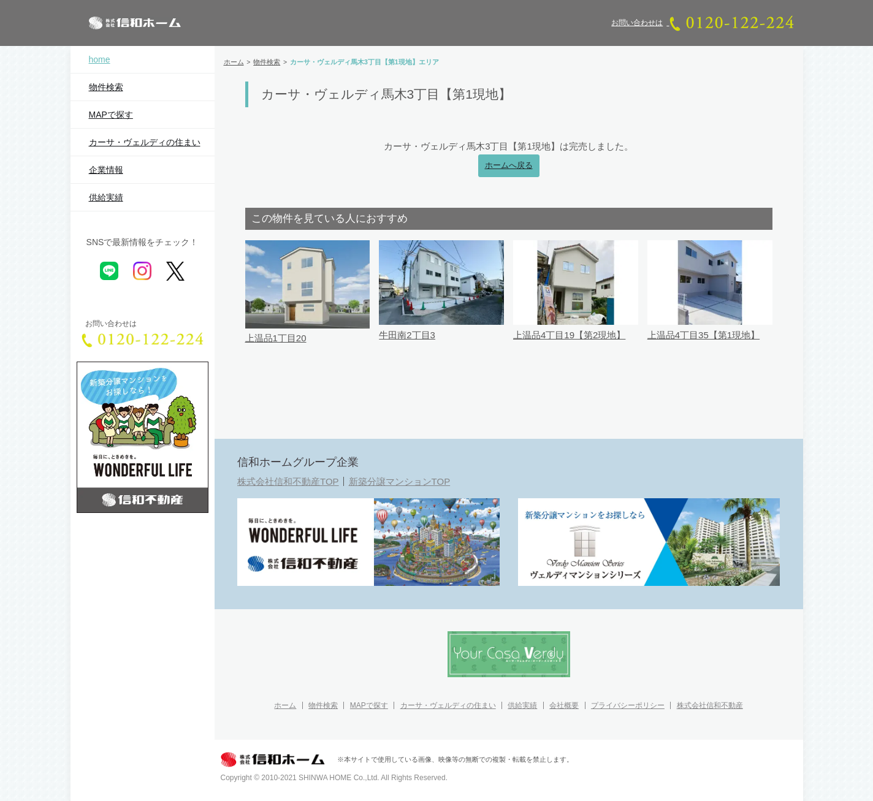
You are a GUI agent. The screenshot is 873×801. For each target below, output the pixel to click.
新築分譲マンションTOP (400, 481)
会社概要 (564, 705)
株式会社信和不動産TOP (288, 481)
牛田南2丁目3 (407, 335)
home (99, 59)
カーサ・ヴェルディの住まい (144, 142)
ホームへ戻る (509, 165)
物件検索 (106, 87)
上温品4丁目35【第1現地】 (703, 335)
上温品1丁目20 (276, 338)
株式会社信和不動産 (710, 705)
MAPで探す (111, 115)
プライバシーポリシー (628, 705)
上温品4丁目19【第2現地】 (569, 335)
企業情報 (106, 170)
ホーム (285, 705)
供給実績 (106, 197)
